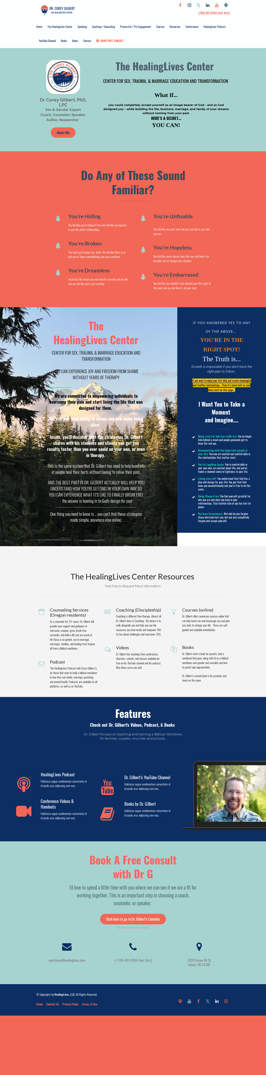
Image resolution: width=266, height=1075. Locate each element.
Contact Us (52, 1004)
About (75, 41)
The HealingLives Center (59, 27)
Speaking (82, 27)
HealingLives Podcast (215, 27)
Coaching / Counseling (103, 27)
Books (64, 41)
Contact (87, 41)
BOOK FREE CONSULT (110, 41)
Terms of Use (89, 1004)
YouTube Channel (47, 41)
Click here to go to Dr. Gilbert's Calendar (133, 919)
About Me (63, 132)
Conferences (192, 27)
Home (39, 27)
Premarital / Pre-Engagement (135, 27)
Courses (160, 27)
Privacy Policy (70, 1004)
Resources (175, 27)
